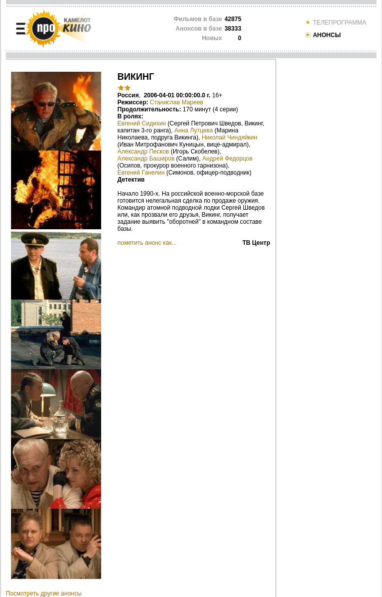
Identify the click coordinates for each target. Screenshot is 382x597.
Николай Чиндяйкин (229, 137)
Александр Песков (143, 151)
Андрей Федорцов (227, 158)
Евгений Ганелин (141, 172)
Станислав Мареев (176, 102)
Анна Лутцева (193, 130)
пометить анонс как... (147, 242)
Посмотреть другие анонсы (44, 593)
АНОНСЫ (322, 35)
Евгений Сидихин (142, 123)
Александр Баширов (146, 158)
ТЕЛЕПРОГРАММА (335, 22)
